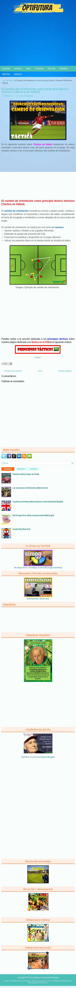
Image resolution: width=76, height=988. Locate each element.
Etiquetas (21, 469)
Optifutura (8, 96)
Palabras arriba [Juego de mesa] (25, 474)
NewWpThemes (17, 981)
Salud (28, 68)
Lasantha (42, 981)
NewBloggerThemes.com (38, 983)
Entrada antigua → (66, 371)
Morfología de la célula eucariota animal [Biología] (33, 515)
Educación (6, 68)
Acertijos (51, 68)
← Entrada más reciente (12, 371)
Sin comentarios (26, 96)
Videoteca (6, 74)
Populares (8, 469)
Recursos (63, 68)
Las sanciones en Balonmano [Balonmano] (30, 488)
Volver (37, 357)
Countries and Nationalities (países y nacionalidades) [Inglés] (37, 502)
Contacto (18, 74)
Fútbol (11, 80)
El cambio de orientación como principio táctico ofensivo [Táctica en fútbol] (35, 90)
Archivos (33, 469)
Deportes (18, 68)
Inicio (4, 80)
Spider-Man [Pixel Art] (21, 529)
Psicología (39, 68)
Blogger (51, 757)
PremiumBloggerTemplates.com (60, 981)
